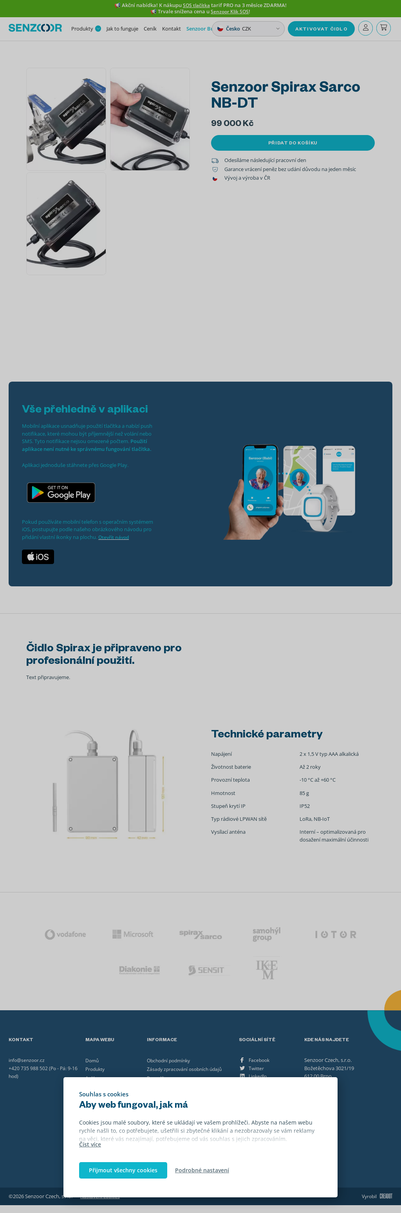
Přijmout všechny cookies (123, 1170)
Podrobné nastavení (202, 1170)
